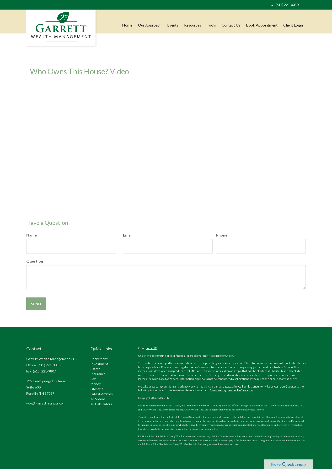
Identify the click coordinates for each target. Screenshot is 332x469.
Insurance (98, 374)
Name (31, 235)
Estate (96, 369)
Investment (99, 364)
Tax (93, 379)
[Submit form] (36, 303)
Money (96, 384)
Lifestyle (97, 389)
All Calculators (101, 404)
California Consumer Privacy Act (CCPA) (262, 386)
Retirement (99, 359)
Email (128, 235)
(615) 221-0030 (285, 5)
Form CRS (151, 348)
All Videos (98, 399)
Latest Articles (102, 394)
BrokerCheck (224, 355)
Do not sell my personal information (231, 390)
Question (34, 261)
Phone (221, 235)
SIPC (207, 405)
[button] (150, 20)
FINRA (200, 405)
